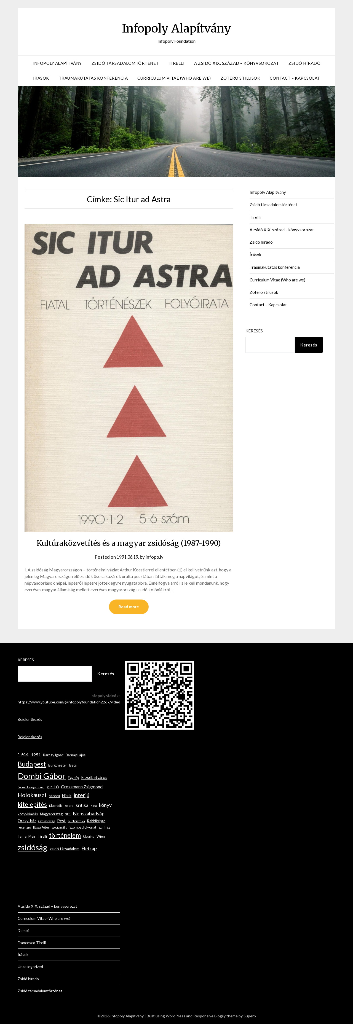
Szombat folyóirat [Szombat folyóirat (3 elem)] (82, 827)
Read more (129, 606)
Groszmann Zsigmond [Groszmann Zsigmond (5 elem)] (82, 786)
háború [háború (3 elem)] (54, 796)
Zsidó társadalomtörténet (125, 63)
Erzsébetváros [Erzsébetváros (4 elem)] (94, 777)
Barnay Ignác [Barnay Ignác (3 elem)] (53, 755)
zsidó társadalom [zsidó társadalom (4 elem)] (64, 849)
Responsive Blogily (209, 1016)
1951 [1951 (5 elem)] (36, 754)
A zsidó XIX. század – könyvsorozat (236, 63)
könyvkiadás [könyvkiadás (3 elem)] (28, 814)
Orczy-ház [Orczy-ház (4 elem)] (27, 821)
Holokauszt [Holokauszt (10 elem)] (32, 795)
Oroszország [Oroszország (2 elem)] (46, 821)
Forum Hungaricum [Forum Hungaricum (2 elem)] (31, 787)
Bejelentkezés (30, 719)
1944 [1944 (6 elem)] (23, 755)
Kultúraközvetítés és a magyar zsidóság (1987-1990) (129, 542)
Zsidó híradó (304, 63)
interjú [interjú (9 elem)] (81, 795)
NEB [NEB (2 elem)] (68, 814)
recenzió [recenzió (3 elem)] (24, 827)
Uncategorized (30, 966)
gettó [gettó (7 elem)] (53, 787)
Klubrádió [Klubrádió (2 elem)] (55, 806)
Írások (41, 78)
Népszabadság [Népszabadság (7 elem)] (89, 814)
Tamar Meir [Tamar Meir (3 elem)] (27, 836)
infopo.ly (156, 557)
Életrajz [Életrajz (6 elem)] (89, 849)
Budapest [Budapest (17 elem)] (32, 764)
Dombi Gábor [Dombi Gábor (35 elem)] (42, 776)
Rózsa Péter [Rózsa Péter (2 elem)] (41, 827)
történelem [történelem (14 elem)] (65, 835)
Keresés (254, 330)
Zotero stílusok (240, 78)
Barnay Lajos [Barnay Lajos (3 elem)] (75, 755)
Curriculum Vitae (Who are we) (174, 78)
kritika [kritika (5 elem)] (82, 805)
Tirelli (177, 63)
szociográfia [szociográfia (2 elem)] (59, 827)
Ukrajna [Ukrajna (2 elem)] (88, 836)
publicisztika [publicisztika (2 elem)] (76, 821)
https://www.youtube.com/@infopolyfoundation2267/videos (70, 702)
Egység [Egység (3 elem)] (73, 778)
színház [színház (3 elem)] (104, 827)
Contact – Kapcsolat (295, 78)
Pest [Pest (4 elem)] (61, 821)
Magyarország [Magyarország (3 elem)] (51, 814)
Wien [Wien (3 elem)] (101, 836)
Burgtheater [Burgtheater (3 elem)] (57, 765)
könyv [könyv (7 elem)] (105, 805)
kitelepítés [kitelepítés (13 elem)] (32, 804)
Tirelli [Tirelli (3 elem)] (42, 836)
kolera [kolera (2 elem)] (69, 806)
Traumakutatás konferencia (93, 78)
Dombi (23, 930)
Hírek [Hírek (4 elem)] (66, 796)
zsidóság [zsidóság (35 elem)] (32, 847)
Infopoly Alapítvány (176, 28)
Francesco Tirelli (32, 942)
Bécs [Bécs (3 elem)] (73, 765)
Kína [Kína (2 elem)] (93, 806)
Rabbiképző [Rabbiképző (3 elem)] (96, 821)
